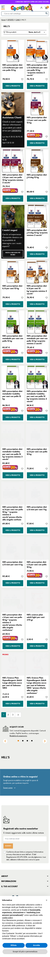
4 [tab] (32, 740)
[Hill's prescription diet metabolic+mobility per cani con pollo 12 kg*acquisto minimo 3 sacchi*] (12, 435)
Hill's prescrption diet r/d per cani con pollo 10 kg (37, 564)
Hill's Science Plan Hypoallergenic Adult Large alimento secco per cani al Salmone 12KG (12, 683)
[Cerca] (25, 13)
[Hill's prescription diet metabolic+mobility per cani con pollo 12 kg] (12, 377)
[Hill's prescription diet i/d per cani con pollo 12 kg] (37, 103)
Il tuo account (9, 886)
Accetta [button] (36, 945)
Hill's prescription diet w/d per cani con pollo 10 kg (37, 451)
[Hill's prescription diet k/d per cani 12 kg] (12, 272)
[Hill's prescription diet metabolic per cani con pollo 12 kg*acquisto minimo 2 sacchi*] (37, 322)
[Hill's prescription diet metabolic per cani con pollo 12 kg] (12, 322)
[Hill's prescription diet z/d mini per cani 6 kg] (12, 548)
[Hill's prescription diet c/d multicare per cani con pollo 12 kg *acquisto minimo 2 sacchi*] (37, 51)
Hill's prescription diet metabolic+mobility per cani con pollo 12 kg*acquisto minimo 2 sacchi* (37, 396)
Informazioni (8, 881)
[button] (46, 900)
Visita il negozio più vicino (12, 253)
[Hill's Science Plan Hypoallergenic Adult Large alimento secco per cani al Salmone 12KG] (12, 664)
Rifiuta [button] (14, 945)
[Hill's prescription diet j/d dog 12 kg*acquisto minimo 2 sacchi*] (37, 216)
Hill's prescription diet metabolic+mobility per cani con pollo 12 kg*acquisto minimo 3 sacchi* (12, 454)
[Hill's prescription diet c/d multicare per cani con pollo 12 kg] (12, 51)
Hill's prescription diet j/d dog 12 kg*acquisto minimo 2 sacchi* (37, 232)
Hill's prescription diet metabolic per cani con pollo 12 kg (12, 338)
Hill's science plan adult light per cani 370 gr (36, 617)
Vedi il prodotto (12, 86)
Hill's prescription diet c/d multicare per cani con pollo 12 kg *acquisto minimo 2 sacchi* (37, 70)
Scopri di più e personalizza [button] (25, 951)
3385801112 (16, 131)
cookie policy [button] (7, 918)
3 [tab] (27, 740)
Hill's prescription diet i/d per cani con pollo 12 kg (37, 120)
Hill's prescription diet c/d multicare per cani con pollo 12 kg (12, 67)
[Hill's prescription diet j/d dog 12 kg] (37, 161)
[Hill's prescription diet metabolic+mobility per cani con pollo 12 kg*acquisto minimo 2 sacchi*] (37, 377)
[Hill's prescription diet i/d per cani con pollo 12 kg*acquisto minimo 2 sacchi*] (12, 161)
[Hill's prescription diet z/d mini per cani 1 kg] (37, 493)
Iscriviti (8, 846)
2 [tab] (22, 740)
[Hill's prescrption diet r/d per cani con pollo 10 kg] (37, 548)
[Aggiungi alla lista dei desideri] (22, 79)
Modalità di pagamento (18, 736)
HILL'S (6, 26)
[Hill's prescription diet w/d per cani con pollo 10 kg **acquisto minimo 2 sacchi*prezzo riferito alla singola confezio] (12, 493)
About (4, 876)
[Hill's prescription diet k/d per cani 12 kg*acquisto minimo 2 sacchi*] (37, 272)
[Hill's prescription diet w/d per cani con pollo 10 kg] (37, 435)
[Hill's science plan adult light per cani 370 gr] (37, 601)
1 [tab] (18, 740)
